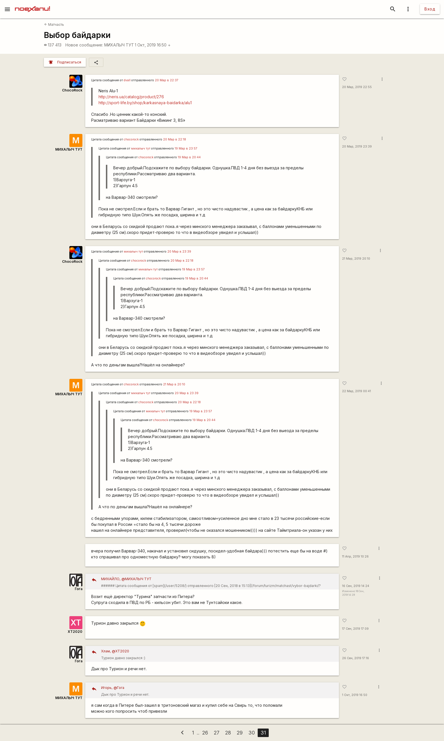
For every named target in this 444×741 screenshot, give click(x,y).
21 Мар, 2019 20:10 (356, 258)
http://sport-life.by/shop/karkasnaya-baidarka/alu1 (145, 102)
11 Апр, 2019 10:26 (355, 556)
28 (228, 733)
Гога (78, 589)
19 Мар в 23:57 (186, 148)
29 (240, 733)
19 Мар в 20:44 (189, 157)
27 (216, 733)
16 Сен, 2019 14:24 (355, 586)
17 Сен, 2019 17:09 (355, 629)
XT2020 (75, 631)
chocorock (131, 139)
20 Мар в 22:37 (166, 80)
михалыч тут (140, 148)
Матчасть (54, 24)
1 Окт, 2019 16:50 (153, 44)
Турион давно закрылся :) (218, 654)
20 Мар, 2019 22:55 (357, 87)
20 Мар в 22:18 (174, 139)
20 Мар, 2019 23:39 (357, 146)
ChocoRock (72, 90)
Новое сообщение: (84, 44)
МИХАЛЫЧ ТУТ (119, 44)
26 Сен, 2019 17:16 (355, 658)
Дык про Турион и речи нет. (218, 690)
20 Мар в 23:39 (179, 251)
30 (251, 733)
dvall (127, 80)
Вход (429, 9)
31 (263, 733)
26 (205, 733)
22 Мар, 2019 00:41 (356, 391)
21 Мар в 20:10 (174, 384)
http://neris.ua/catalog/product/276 (131, 96)
